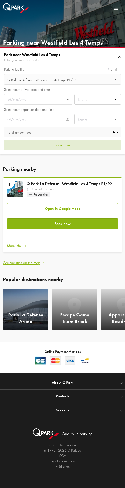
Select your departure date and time (29, 109)
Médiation (62, 466)
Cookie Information (62, 445)
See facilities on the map (21, 262)
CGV (62, 455)
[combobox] (62, 80)
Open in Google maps (62, 208)
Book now (62, 223)
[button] (62, 57)
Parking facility (14, 69)
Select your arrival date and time (27, 89)
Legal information (63, 461)
